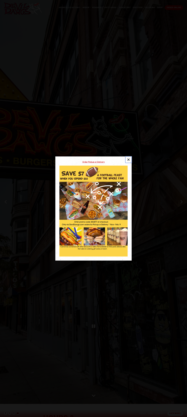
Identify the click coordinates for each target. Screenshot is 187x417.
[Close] (128, 159)
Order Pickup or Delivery (93, 162)
